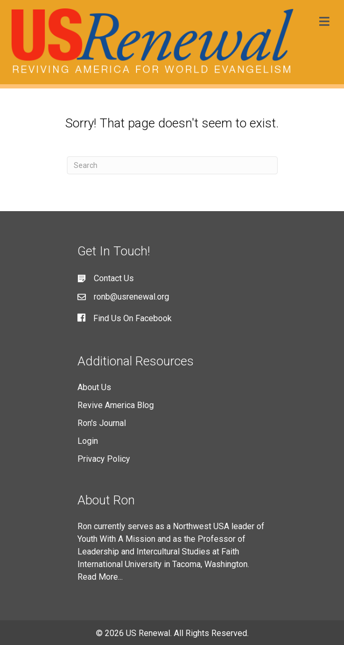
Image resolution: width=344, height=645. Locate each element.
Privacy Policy (103, 459)
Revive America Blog (115, 405)
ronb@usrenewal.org (131, 297)
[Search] (172, 165)
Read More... (100, 577)
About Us (94, 387)
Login (87, 441)
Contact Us (114, 278)
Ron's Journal (101, 423)
